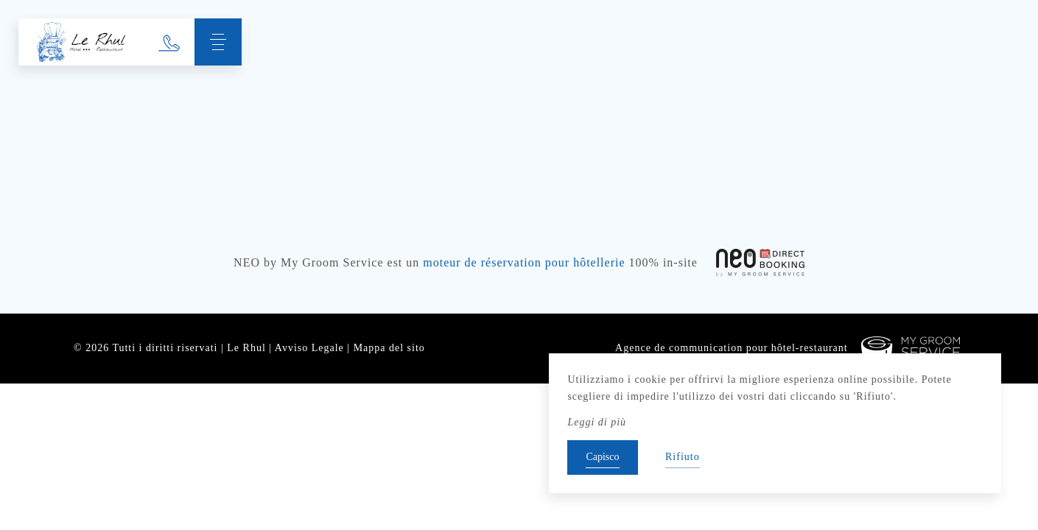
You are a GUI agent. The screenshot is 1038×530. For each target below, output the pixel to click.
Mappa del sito (389, 347)
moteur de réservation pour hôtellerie (524, 262)
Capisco (602, 456)
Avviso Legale (309, 347)
